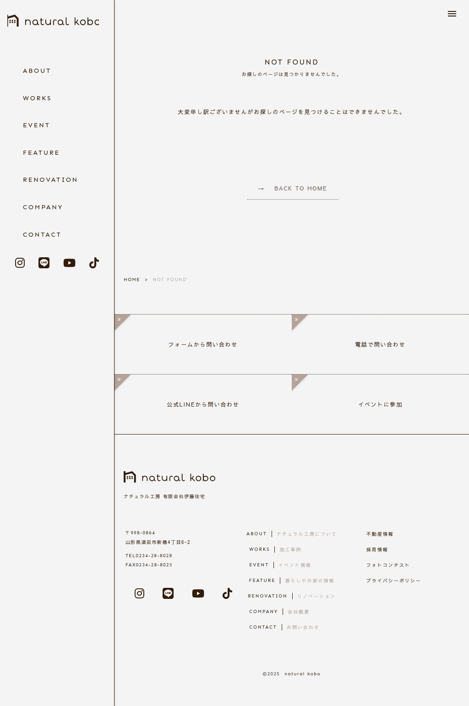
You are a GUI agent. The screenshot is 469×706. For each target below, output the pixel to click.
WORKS (37, 98)
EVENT (36, 125)
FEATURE (41, 153)
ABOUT (37, 71)
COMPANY (43, 207)
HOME (132, 279)
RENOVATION (50, 180)
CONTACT (42, 235)
